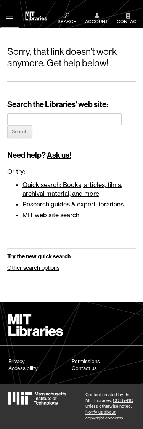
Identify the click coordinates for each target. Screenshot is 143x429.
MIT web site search (50, 215)
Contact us (84, 368)
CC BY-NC (123, 400)
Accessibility (23, 368)
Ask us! (59, 155)
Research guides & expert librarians (73, 204)
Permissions (86, 361)
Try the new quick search (39, 256)
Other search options (33, 267)
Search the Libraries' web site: (57, 104)
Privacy (16, 361)
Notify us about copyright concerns (104, 415)
